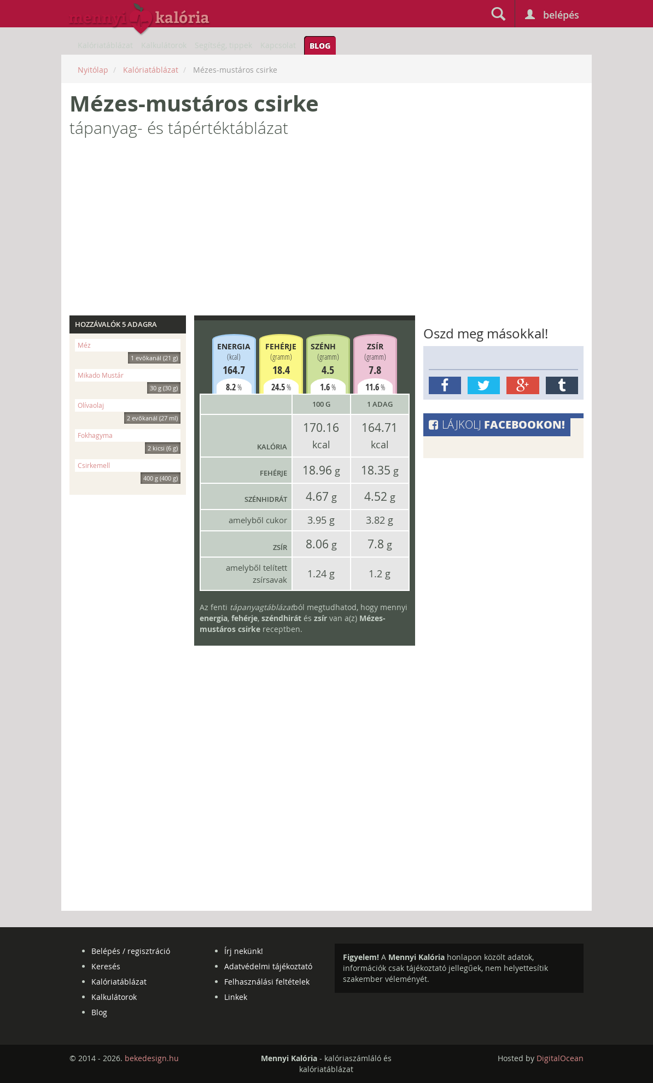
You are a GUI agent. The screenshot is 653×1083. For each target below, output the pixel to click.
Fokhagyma (129, 436)
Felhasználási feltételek (267, 981)
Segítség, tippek (223, 45)
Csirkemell (129, 466)
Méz (129, 346)
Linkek (235, 997)
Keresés (105, 966)
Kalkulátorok (163, 45)
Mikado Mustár (129, 376)
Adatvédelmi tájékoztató (268, 966)
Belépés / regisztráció (130, 951)
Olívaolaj (129, 406)
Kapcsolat (278, 45)
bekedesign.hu (152, 1058)
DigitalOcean (560, 1058)
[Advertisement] (326, 230)
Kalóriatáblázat (105, 45)
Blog (320, 45)
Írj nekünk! (243, 951)
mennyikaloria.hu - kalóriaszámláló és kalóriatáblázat (139, 19)
